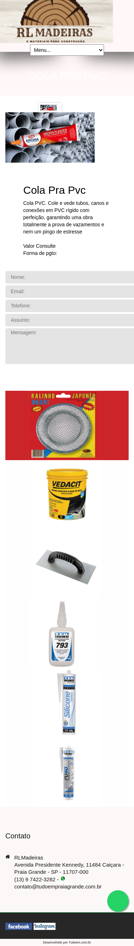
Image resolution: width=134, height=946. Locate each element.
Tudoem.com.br (80, 942)
